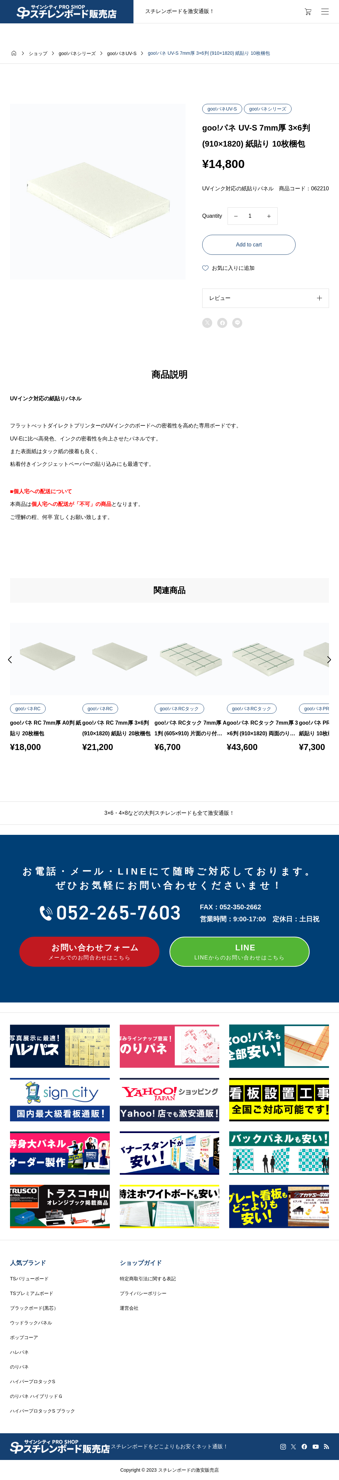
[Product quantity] (252, 216)
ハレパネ (19, 1352)
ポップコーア (24, 1337)
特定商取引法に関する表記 (148, 1278)
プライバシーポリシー (143, 1293)
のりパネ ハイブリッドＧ (36, 1396)
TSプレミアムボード (31, 1293)
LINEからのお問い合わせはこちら (240, 951)
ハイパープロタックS (32, 1381)
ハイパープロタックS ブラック (42, 1411)
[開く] (325, 11)
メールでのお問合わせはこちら (89, 951)
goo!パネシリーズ (267, 109)
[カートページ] (305, 11)
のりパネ (19, 1366)
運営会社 (129, 1308)
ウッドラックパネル (31, 1322)
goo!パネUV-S (222, 109)
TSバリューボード (29, 1278)
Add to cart (249, 244)
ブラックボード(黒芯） (34, 1308)
